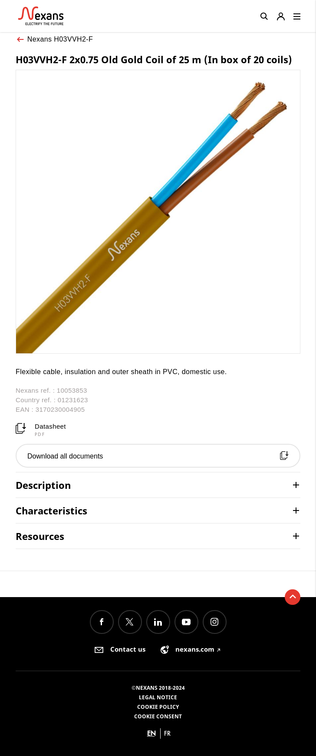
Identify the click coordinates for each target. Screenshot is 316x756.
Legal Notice (158, 697)
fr (167, 733)
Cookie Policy (158, 707)
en (151, 733)
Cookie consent (158, 716)
